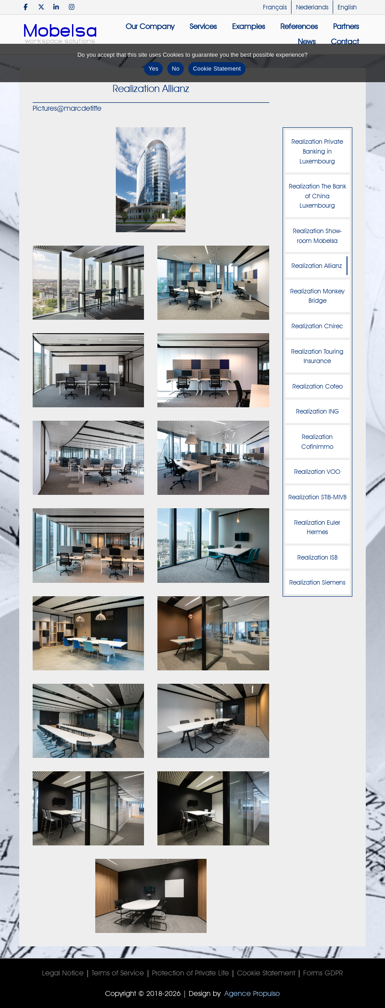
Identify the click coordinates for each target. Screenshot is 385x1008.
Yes (153, 68)
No (175, 68)
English (347, 7)
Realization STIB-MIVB (317, 497)
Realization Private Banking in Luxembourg (317, 151)
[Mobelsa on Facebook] (25, 6)
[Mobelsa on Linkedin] (56, 6)
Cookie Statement (266, 973)
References (299, 26)
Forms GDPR (323, 973)
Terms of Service (118, 973)
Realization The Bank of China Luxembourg (317, 195)
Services (203, 26)
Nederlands (312, 7)
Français (275, 7)
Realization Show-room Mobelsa (317, 235)
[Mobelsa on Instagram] (71, 6)
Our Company (150, 26)
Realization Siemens (317, 582)
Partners (346, 26)
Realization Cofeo (317, 386)
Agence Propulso (252, 993)
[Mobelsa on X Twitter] (40, 6)
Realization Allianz (317, 265)
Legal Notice (63, 973)
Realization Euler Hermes (317, 527)
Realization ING (317, 411)
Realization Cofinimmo (317, 441)
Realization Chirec (317, 326)
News (307, 41)
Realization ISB (317, 557)
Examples (248, 26)
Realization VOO (317, 471)
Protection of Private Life (190, 973)
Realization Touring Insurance (317, 356)
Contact (345, 41)
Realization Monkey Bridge (317, 296)
